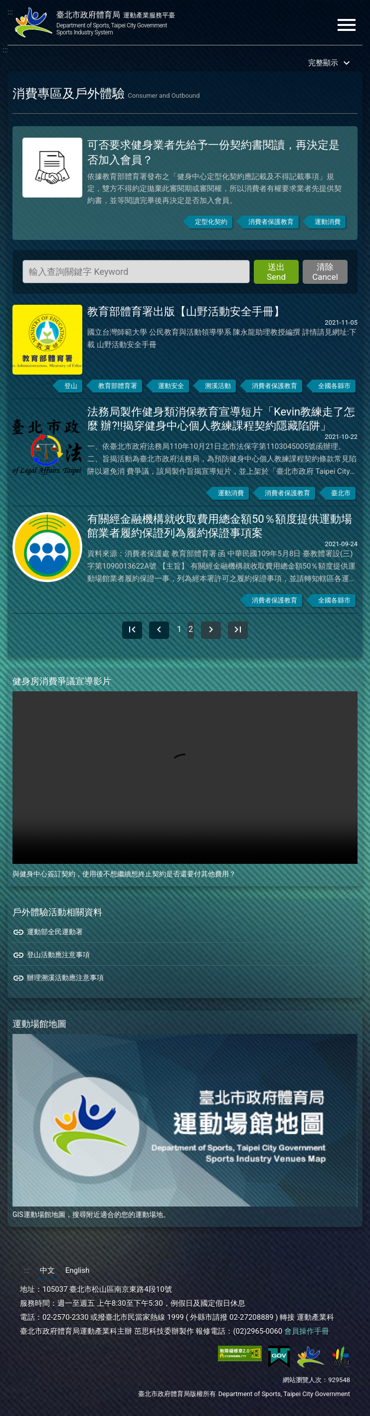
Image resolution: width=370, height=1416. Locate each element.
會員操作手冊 (306, 1333)
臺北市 (341, 495)
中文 (47, 1272)
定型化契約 (211, 224)
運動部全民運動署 (47, 935)
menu (347, 25)
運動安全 (171, 388)
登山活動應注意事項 (51, 958)
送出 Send (276, 274)
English (77, 1272)
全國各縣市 (334, 388)
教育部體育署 (117, 388)
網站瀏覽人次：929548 (316, 1382)
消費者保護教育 (271, 224)
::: (10, 11)
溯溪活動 (218, 388)
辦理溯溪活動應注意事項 (58, 981)
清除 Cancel (325, 274)
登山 (70, 388)
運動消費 (328, 224)
